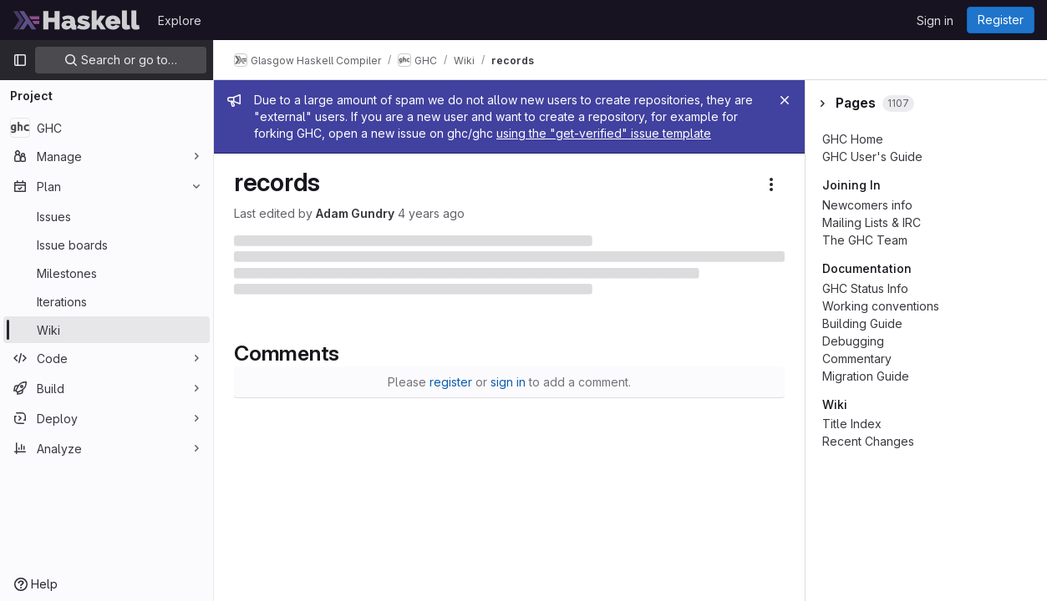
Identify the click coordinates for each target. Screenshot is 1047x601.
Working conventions (880, 306)
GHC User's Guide (872, 156)
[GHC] (106, 127)
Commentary (857, 358)
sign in (508, 382)
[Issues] (106, 216)
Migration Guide (865, 376)
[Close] (785, 100)
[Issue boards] (106, 244)
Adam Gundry (355, 213)
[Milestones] (106, 273)
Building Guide (862, 323)
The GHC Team (864, 240)
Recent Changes (868, 441)
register (450, 382)
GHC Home (852, 139)
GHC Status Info (865, 288)
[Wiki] (106, 329)
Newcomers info (867, 205)
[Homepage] (77, 20)
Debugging (853, 341)
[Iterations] (106, 301)
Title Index (852, 424)
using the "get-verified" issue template (603, 133)
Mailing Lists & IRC (871, 222)
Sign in (935, 20)
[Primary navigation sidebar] (20, 60)
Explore (179, 20)
